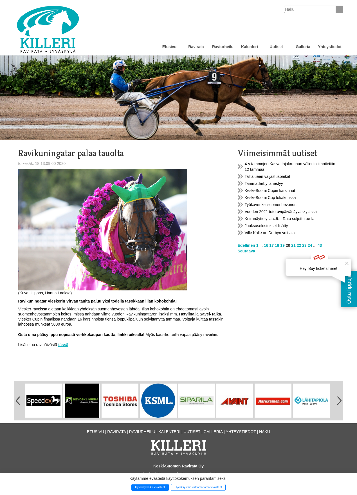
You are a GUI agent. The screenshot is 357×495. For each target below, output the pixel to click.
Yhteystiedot (330, 46)
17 (271, 245)
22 (299, 245)
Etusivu (169, 46)
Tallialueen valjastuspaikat (267, 176)
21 (293, 245)
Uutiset (276, 46)
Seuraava (246, 251)
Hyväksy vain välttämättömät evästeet (198, 487)
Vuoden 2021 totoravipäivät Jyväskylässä (281, 211)
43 (320, 245)
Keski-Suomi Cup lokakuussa (270, 197)
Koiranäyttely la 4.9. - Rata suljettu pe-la (280, 218)
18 (277, 245)
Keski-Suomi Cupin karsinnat (270, 190)
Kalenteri (249, 46)
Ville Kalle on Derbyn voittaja (270, 232)
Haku (264, 431)
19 (282, 245)
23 (304, 245)
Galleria (303, 46)
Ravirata (196, 46)
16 (266, 245)
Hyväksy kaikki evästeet (150, 487)
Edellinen (246, 245)
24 (310, 245)
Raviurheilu (222, 46)
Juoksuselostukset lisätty (266, 225)
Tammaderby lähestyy (264, 183)
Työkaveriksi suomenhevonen (271, 204)
